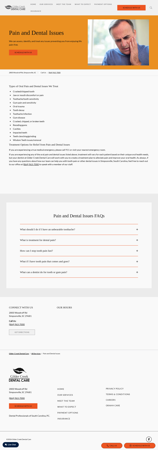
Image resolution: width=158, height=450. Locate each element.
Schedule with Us (131, 8)
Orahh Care (113, 405)
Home (33, 4)
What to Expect (83, 4)
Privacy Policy (115, 388)
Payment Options (103, 4)
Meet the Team (63, 4)
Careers (111, 400)
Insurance (36, 11)
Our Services (46, 4)
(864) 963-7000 (54, 72)
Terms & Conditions (118, 394)
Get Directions (22, 332)
